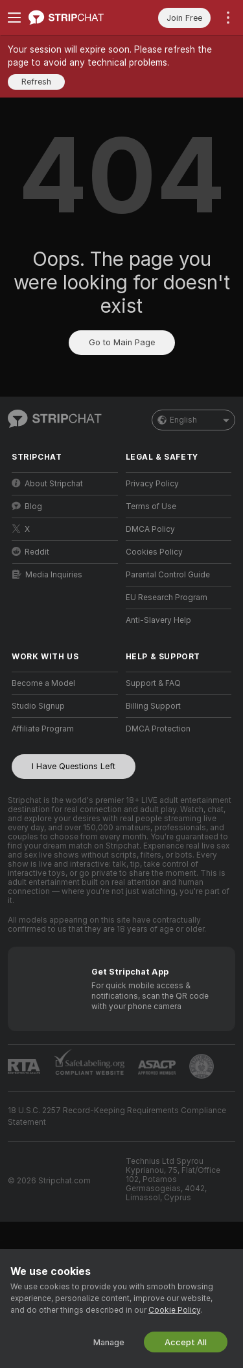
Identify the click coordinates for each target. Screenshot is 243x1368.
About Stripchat (47, 483)
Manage (108, 1342)
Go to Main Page (122, 342)
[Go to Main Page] (75, 17)
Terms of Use (151, 506)
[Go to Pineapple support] (201, 1066)
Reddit (30, 552)
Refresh (36, 81)
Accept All (186, 1342)
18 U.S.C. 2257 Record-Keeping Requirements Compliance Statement (117, 1116)
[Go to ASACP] (156, 1067)
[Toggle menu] (14, 17)
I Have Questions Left (73, 766)
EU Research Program (166, 597)
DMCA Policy (150, 529)
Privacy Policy (152, 483)
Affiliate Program (43, 728)
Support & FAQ (153, 683)
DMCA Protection (158, 728)
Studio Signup (38, 706)
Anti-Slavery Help (158, 620)
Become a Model (43, 683)
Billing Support (153, 706)
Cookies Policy (154, 552)
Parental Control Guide (168, 574)
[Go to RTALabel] (24, 1067)
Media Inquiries (47, 574)
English (193, 420)
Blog (27, 506)
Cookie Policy (174, 1310)
